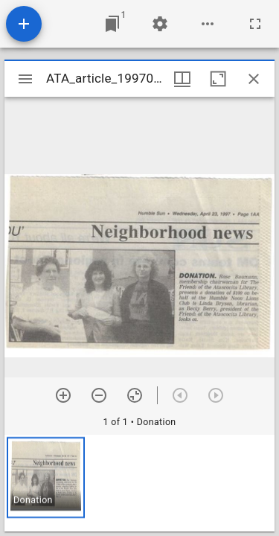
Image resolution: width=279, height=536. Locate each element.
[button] (45, 477)
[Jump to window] (112, 24)
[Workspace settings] (160, 24)
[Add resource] (24, 24)
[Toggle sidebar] (25, 79)
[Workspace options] (207, 24)
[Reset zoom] (135, 395)
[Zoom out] (99, 395)
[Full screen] (255, 24)
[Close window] (254, 79)
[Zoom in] (63, 395)
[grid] (139, 483)
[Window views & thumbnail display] (182, 79)
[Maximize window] (218, 79)
